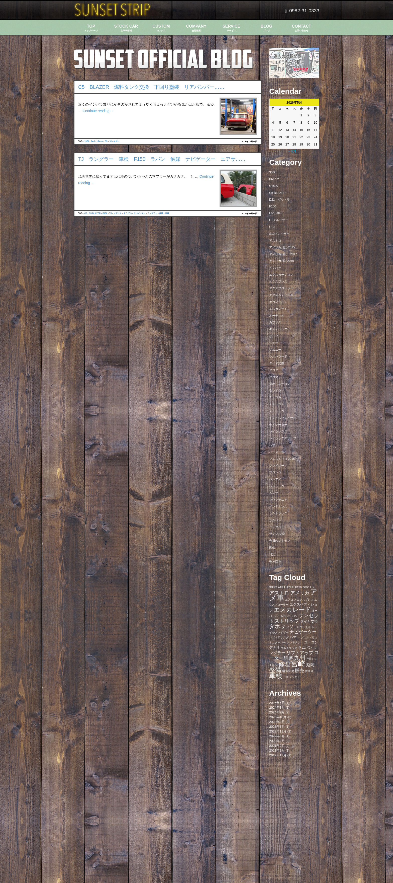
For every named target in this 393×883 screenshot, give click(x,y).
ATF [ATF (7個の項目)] (280, 587)
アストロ (275, 240)
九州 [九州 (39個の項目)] (300, 657)
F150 (105, 213)
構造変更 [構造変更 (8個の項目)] (288, 671)
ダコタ (273, 370)
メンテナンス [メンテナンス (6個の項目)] (295, 642)
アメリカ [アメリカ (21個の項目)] (299, 593)
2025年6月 (277, 703)
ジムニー (275, 349)
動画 (272, 547)
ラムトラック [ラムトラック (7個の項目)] (289, 647)
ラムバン (275, 520)
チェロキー (276, 397)
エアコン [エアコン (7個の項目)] (290, 599)
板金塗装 (275, 561)
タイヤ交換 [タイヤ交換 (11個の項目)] (309, 621)
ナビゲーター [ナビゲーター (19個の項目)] (303, 631)
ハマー (273, 445)
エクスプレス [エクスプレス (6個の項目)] (305, 599)
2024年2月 (277, 712)
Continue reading (98, 111)
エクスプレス (278, 281)
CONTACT (301, 28)
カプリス (275, 322)
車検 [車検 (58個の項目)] (275, 675)
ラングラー (152, 213)
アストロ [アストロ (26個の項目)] (279, 593)
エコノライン (278, 302)
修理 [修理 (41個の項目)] (284, 664)
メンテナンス (278, 506)
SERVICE (231, 28)
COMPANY (196, 28)
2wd (93, 141)
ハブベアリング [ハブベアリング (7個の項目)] (278, 637)
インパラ (275, 268)
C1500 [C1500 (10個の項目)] (289, 587)
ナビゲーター (139, 213)
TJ (110, 213)
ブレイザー (114, 141)
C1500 (273, 186)
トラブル (128, 213)
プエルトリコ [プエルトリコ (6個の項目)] (309, 637)
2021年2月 (277, 750)
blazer (100, 141)
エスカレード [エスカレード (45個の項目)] (292, 609)
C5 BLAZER (95, 213)
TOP (91, 28)
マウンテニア (278, 499)
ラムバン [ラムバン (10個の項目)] (305, 647)
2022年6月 (277, 736)
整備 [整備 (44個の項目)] (275, 670)
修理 (161, 213)
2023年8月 (277, 726)
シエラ (273, 343)
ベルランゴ (276, 486)
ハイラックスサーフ (282, 438)
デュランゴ (276, 411)
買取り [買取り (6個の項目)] (309, 671)
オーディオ (276, 315)
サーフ (273, 336)
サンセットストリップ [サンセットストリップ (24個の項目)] (294, 618)
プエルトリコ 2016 (282, 459)
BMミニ (274, 179)
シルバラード (278, 356)
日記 (272, 554)
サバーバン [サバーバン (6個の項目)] (291, 616)
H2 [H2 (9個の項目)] (312, 587)
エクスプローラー (281, 288)
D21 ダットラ (279, 199)
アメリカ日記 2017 (283, 254)
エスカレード (278, 309)
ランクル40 (276, 534)
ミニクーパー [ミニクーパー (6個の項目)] (277, 642)
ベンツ (273, 493)
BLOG (266, 28)
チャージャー (278, 404)
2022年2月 (277, 741)
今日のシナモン (279, 540)
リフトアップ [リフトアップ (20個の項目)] (299, 652)
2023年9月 (277, 722)
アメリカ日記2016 (281, 261)
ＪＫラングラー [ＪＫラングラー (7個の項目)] (293, 677)
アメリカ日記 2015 (282, 247)
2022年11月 (277, 731)
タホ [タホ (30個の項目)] (274, 626)
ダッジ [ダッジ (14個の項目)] (287, 626)
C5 (106, 141)
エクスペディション (282, 295)
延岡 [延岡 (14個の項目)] (310, 665)
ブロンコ (275, 472)
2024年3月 (277, 707)
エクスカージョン (281, 274)
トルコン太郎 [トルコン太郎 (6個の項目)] (302, 627)
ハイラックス (278, 431)
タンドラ (275, 390)
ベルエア (275, 479)
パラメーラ (276, 452)
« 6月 (292, 151)
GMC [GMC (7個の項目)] (306, 587)
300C (272, 172)
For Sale (274, 213)
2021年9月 (277, 746)
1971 (86, 141)
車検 (167, 213)
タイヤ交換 (276, 363)
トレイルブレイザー (282, 418)
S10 (271, 227)
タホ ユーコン (279, 384)
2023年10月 (277, 717)
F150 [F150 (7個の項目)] (298, 587)
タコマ (273, 377)
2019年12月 (277, 755)
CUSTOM (161, 28)
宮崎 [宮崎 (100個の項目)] (298, 663)
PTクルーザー (278, 220)
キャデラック (278, 329)
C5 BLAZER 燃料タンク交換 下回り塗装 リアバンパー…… (151, 87)
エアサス (118, 213)
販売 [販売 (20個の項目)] (299, 670)
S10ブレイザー (279, 234)
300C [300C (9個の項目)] (273, 587)
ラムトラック (278, 513)
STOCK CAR (126, 28)
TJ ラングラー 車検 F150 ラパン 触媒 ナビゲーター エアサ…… (162, 159)
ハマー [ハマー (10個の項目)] (294, 637)
